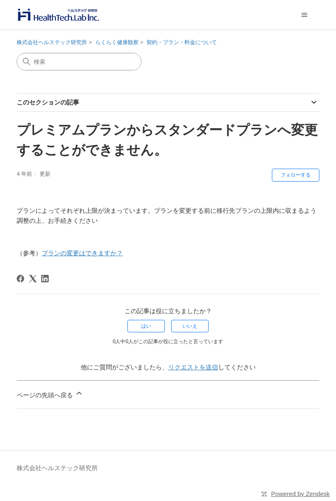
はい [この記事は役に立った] (146, 326)
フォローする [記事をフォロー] (296, 175)
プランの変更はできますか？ (82, 253)
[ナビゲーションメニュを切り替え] (304, 15)
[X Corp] (33, 278)
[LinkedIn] (45, 278)
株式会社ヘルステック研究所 (52, 42)
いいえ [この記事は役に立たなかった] (189, 326)
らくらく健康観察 (117, 42)
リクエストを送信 (193, 367)
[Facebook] (20, 278)
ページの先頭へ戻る (50, 394)
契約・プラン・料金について (182, 42)
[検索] (79, 61)
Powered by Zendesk (300, 493)
